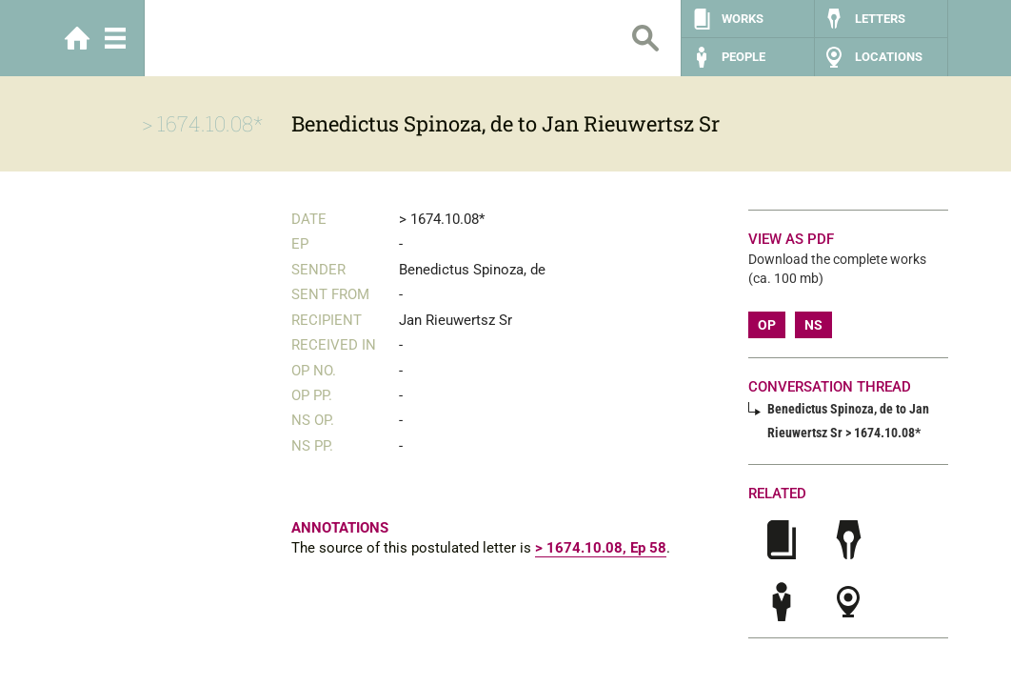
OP (767, 325)
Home (77, 38)
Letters (880, 18)
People (743, 57)
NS (813, 325)
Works (742, 18)
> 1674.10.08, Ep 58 (600, 547)
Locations (888, 57)
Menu (115, 38)
